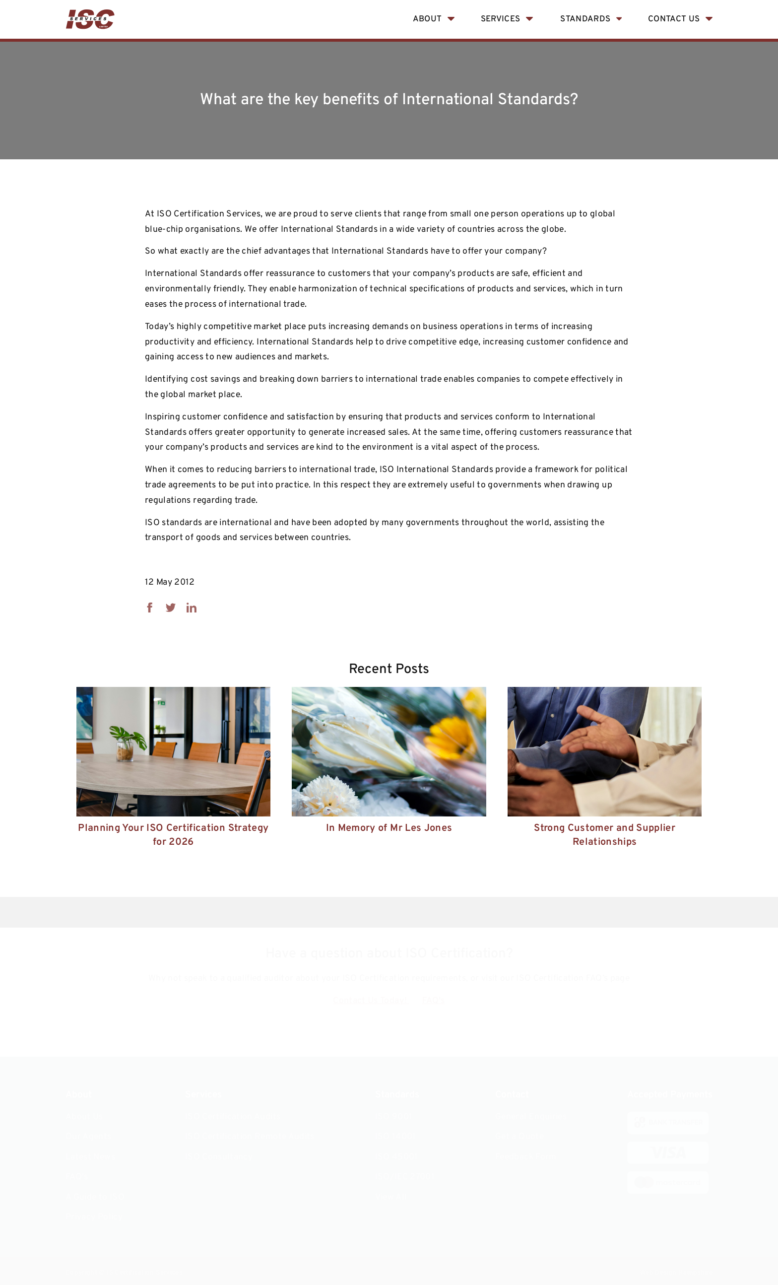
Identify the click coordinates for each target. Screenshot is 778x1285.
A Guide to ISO (95, 1197)
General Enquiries (531, 1117)
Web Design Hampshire (676, 1273)
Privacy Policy (94, 1217)
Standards (585, 19)
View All (391, 1197)
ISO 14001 (395, 1137)
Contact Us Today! (371, 1001)
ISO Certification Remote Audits (250, 1137)
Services (500, 19)
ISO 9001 (394, 1117)
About (427, 19)
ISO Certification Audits (232, 1117)
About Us (84, 1117)
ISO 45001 (396, 1157)
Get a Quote (519, 1137)
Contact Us (674, 19)
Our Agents (88, 1137)
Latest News (90, 1157)
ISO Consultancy (219, 1157)
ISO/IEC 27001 (405, 1177)
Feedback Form (526, 1157)
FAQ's (433, 1001)
